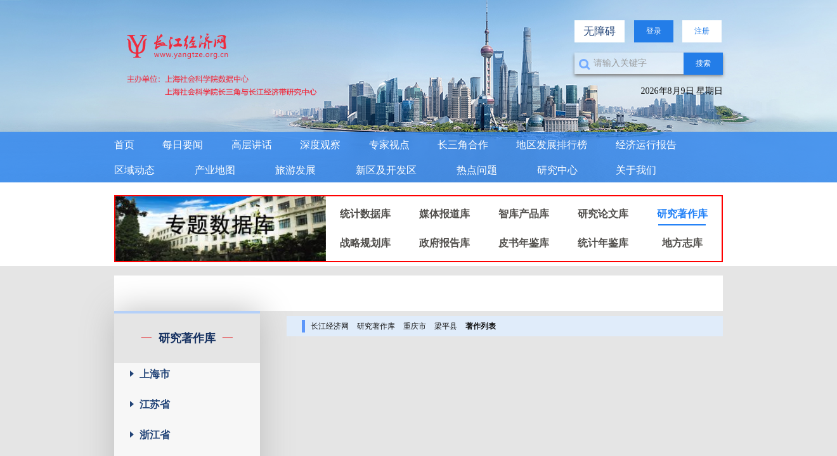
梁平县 (445, 326)
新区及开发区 (386, 170)
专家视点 (389, 144)
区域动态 (134, 170)
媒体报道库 (444, 213)
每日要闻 (182, 144)
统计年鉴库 (603, 243)
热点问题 (477, 170)
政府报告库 (444, 243)
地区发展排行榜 (551, 144)
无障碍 (599, 31)
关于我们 (636, 170)
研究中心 (557, 170)
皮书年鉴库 (523, 243)
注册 (702, 31)
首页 (124, 144)
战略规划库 (365, 243)
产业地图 (215, 170)
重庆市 (414, 326)
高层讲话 (251, 144)
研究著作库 (682, 213)
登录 (653, 31)
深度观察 (320, 144)
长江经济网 (330, 326)
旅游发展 (295, 170)
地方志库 (682, 243)
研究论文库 (603, 213)
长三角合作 (463, 144)
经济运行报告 (646, 144)
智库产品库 (523, 213)
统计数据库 (365, 213)
